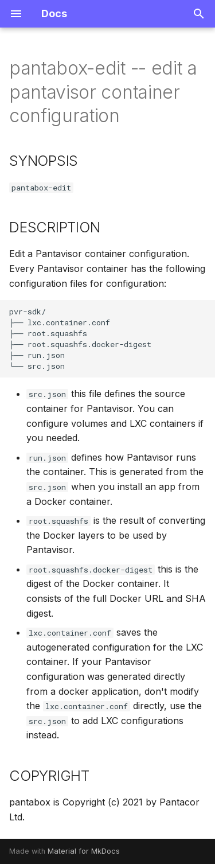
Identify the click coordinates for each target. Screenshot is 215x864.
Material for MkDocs (84, 851)
